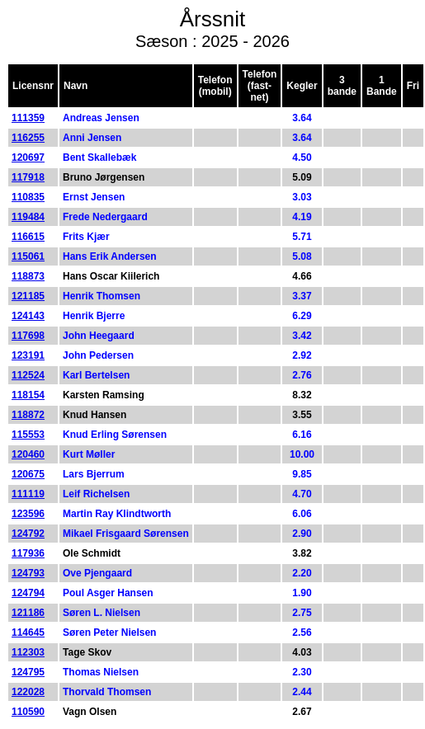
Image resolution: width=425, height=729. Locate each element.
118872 (28, 415)
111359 (28, 118)
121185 (28, 296)
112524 (28, 375)
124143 (28, 316)
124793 (28, 573)
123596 (28, 514)
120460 (28, 454)
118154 (28, 395)
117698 (28, 335)
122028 (28, 692)
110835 (28, 197)
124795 (28, 672)
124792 (28, 533)
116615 (28, 236)
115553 (28, 434)
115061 (28, 256)
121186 (28, 612)
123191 (28, 355)
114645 (28, 632)
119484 (28, 217)
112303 (28, 652)
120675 (28, 474)
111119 (28, 494)
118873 (28, 276)
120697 (28, 157)
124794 (28, 593)
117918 (28, 177)
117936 (28, 553)
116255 (28, 137)
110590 (28, 711)
